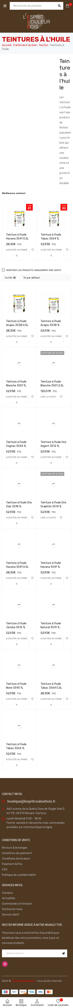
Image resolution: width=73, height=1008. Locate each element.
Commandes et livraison (17, 903)
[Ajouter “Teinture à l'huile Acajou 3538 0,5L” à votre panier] (16, 339)
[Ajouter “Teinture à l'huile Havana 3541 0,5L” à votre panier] (16, 253)
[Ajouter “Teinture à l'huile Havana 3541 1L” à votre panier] (51, 581)
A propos (7, 892)
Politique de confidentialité (19, 875)
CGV (4, 869)
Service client (10, 914)
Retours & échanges (14, 847)
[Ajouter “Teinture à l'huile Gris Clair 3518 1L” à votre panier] (16, 520)
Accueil (6, 45)
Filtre (8, 277)
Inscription (63, 953)
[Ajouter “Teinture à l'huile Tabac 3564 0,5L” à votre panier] (51, 702)
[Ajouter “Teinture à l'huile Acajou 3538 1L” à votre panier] (51, 339)
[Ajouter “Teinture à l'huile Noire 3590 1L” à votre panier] (16, 702)
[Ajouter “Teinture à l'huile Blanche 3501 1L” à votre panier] (16, 399)
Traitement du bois (25, 45)
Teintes (43, 45)
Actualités (8, 898)
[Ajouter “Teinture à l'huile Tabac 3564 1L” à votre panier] (51, 253)
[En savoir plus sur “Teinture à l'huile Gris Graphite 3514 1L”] (48, 518)
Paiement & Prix (12, 864)
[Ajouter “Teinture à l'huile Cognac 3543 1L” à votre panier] (16, 460)
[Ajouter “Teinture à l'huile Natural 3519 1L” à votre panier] (51, 641)
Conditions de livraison (16, 858)
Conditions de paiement (17, 853)
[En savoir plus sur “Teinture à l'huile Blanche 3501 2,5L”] (48, 397)
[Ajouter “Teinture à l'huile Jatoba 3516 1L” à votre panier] (16, 641)
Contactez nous (12, 909)
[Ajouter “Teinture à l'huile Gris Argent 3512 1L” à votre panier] (51, 460)
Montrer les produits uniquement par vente (33, 270)
